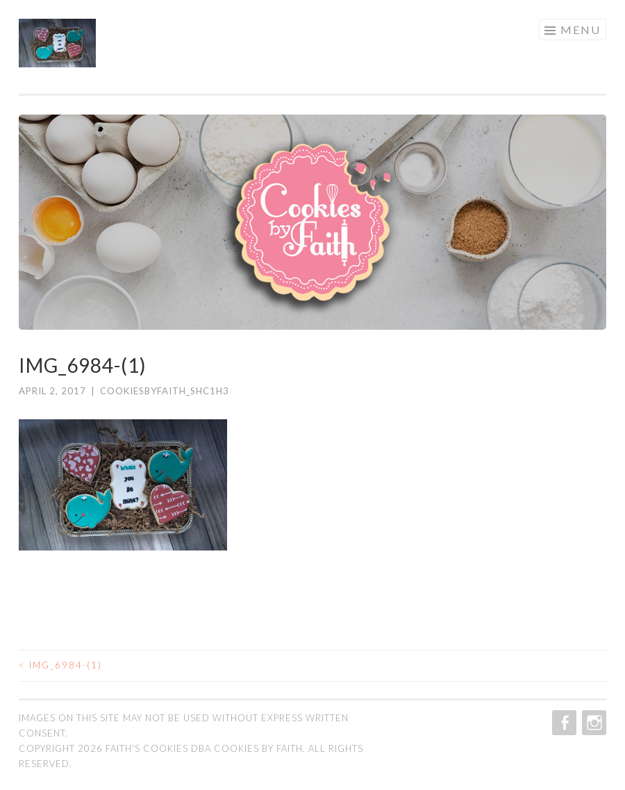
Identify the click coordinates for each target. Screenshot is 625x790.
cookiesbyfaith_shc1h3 (164, 390)
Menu (580, 29)
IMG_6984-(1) (60, 665)
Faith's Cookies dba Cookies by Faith (204, 748)
